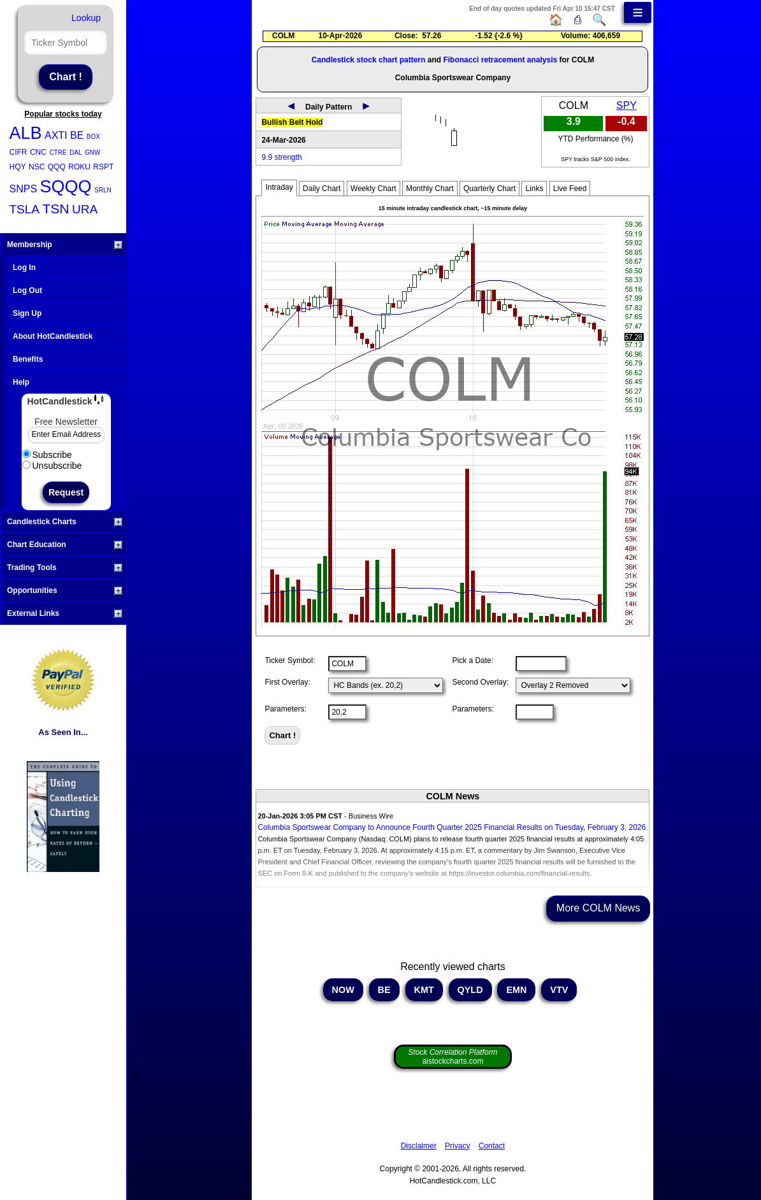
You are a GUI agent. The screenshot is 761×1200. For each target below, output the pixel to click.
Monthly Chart (430, 188)
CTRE (57, 152)
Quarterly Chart (489, 188)
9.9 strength (281, 157)
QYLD (470, 990)
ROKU (79, 166)
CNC (38, 152)
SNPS (24, 188)
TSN (55, 208)
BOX (93, 136)
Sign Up (27, 313)
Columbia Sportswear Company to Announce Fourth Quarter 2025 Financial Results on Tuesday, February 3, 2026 (451, 827)
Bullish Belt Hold (292, 122)
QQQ (57, 166)
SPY (626, 105)
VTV (558, 990)
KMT (424, 990)
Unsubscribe (52, 466)
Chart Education (64, 544)
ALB (26, 133)
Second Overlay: (480, 682)
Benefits (28, 359)
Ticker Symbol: (290, 660)
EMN (516, 990)
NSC (37, 166)
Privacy (457, 1145)
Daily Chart (321, 188)
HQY (18, 166)
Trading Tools (64, 567)
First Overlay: (287, 682)
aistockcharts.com (452, 1057)
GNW (92, 152)
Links (534, 188)
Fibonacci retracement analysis (500, 59)
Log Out (27, 290)
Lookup (86, 18)
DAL (75, 152)
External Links (64, 613)
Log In (24, 267)
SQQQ (66, 186)
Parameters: (285, 708)
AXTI (56, 135)
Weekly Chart (373, 188)
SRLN (103, 190)
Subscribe (47, 455)
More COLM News (598, 908)
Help (21, 382)
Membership (64, 244)
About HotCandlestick (52, 336)
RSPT (103, 166)
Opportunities (64, 590)
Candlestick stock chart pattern (369, 59)
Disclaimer (419, 1145)
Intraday (279, 187)
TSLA (25, 209)
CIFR (18, 152)
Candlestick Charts (64, 521)
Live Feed (570, 188)
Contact (492, 1145)
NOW (343, 990)
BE (76, 135)
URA (85, 209)
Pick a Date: (472, 660)
